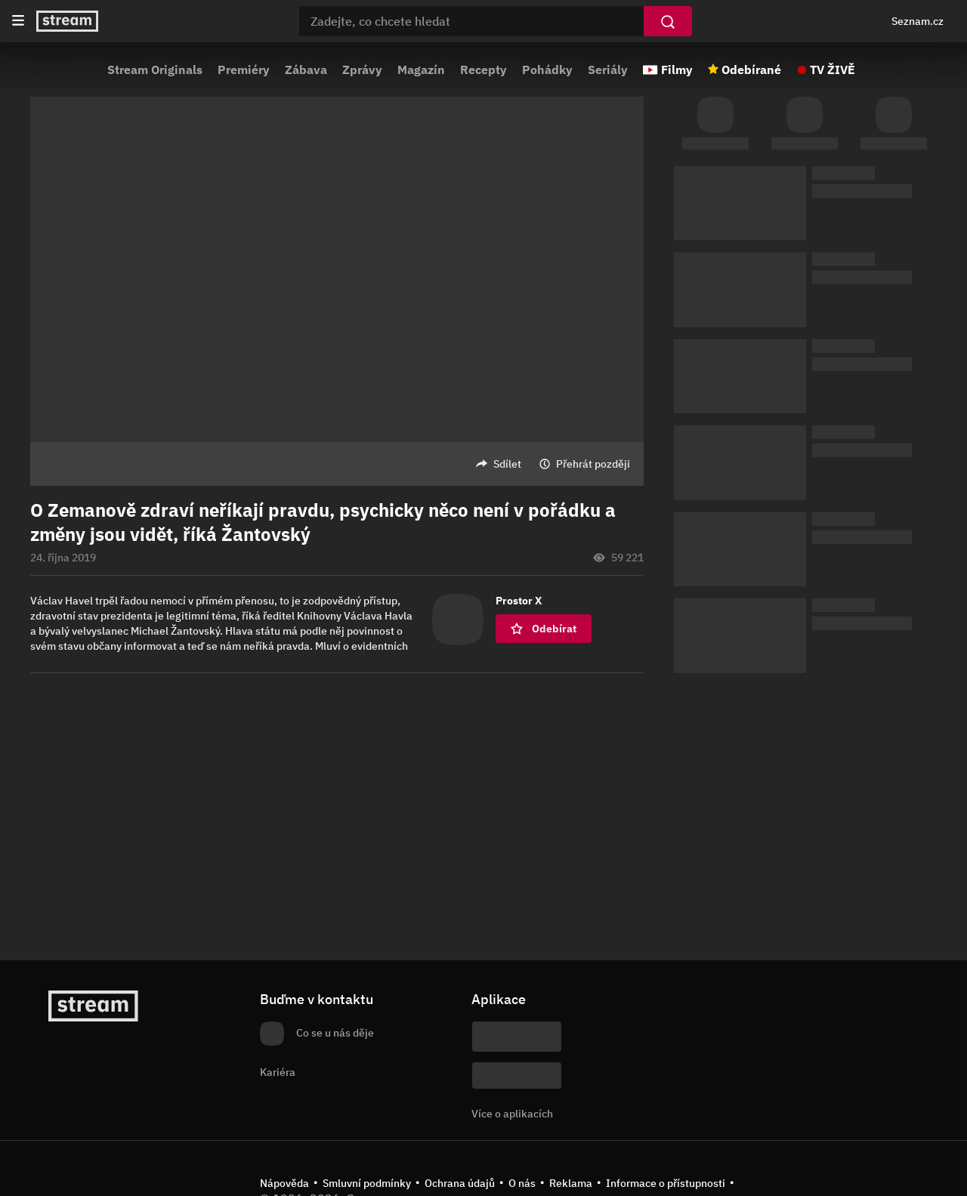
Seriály (608, 69)
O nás (522, 1183)
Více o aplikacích (512, 1113)
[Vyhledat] (668, 21)
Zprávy (362, 69)
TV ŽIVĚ (832, 69)
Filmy (677, 69)
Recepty (483, 69)
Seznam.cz (917, 21)
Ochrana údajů (460, 1183)
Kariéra (277, 1072)
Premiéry (244, 69)
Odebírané (751, 69)
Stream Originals (154, 69)
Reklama (570, 1183)
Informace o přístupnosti (665, 1183)
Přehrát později (593, 464)
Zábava (306, 69)
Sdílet (507, 464)
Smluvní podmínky (367, 1183)
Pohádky (547, 69)
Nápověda (284, 1183)
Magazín (421, 69)
